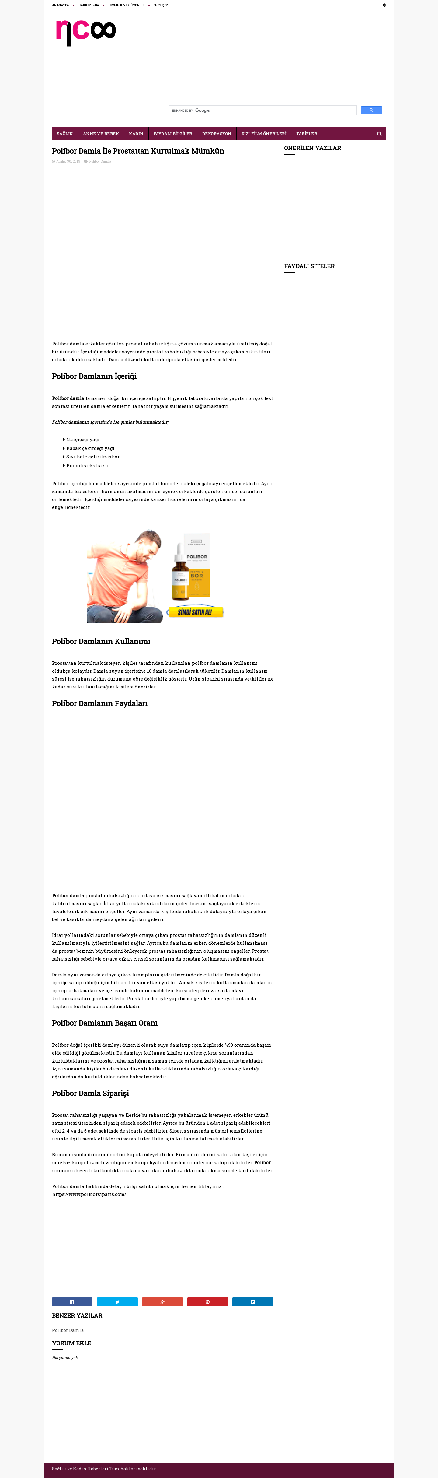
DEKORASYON (216, 133)
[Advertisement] (275, 58)
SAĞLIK (65, 133)
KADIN (136, 133)
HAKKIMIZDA (88, 5)
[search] (262, 110)
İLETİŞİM (161, 5)
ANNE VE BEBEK (101, 133)
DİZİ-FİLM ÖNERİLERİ (264, 133)
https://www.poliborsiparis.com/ (89, 1194)
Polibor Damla (100, 161)
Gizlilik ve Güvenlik (127, 5)
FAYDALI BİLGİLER (173, 133)
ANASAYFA (60, 5)
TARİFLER (306, 133)
